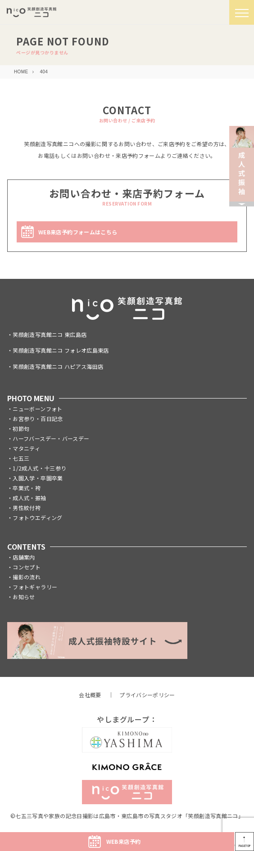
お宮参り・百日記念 (38, 418)
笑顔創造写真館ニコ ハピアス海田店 (58, 366)
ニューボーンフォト (37, 408)
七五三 (21, 458)
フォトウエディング (37, 517)
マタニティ (26, 448)
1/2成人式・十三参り (39, 468)
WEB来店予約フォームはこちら (77, 232)
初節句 (21, 428)
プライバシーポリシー (147, 695)
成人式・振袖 (29, 498)
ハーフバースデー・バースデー (51, 438)
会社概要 (90, 695)
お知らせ (24, 596)
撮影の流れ (27, 577)
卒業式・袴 (27, 488)
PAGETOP (245, 846)
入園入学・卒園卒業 (38, 478)
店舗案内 (24, 557)
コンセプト (27, 567)
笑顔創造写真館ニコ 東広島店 (49, 334)
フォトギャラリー (35, 587)
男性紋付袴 (27, 507)
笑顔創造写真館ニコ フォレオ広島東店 (61, 350)
